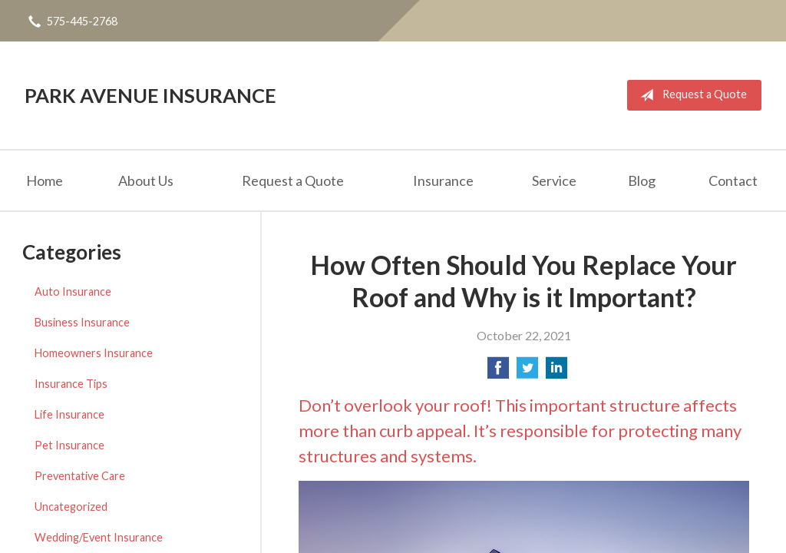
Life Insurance (69, 414)
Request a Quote (690, 95)
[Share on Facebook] (498, 372)
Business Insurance (82, 322)
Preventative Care (80, 475)
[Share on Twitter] (527, 372)
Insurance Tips (71, 383)
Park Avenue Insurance (150, 95)
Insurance (443, 180)
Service (554, 180)
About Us (145, 180)
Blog (642, 180)
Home (44, 180)
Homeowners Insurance (94, 352)
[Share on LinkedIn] (556, 372)
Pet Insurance (69, 445)
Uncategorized (71, 506)
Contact (733, 180)
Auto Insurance (73, 291)
